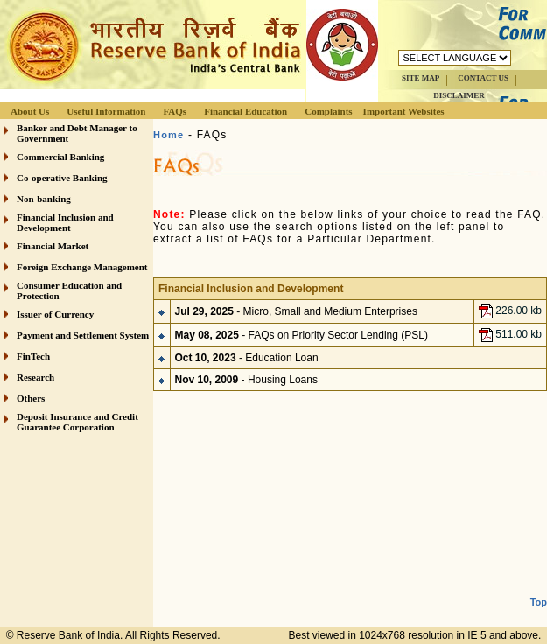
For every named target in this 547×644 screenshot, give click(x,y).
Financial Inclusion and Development (65, 222)
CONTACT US (483, 78)
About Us (30, 111)
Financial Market (52, 246)
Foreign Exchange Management (82, 267)
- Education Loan (247, 358)
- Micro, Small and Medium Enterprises (296, 311)
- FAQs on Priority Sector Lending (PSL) (301, 335)
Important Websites (404, 111)
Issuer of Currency (55, 314)
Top (538, 602)
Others (31, 398)
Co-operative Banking (62, 177)
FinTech (33, 356)
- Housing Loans (246, 380)
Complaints (328, 111)
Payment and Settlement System (83, 335)
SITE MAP (420, 78)
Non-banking (44, 198)
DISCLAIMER (459, 95)
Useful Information (106, 111)
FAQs (174, 111)
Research (35, 377)
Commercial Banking (60, 156)
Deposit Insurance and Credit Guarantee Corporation (77, 421)
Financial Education (245, 111)
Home (168, 135)
